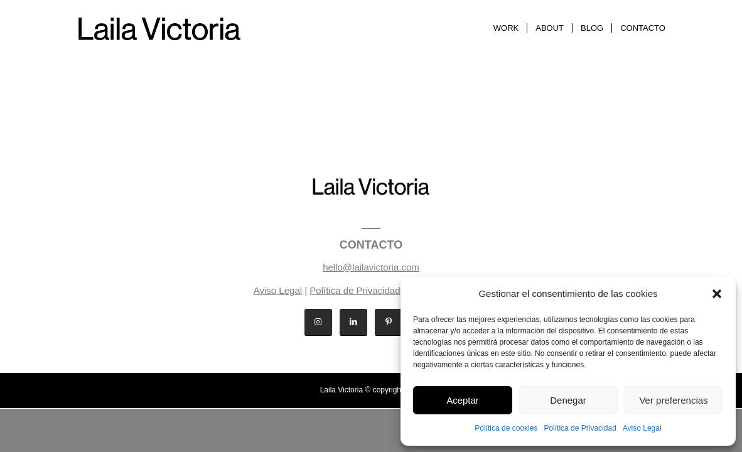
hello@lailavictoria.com (371, 267)
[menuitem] (506, 28)
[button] (717, 294)
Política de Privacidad (580, 428)
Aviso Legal (642, 428)
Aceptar (462, 400)
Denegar (568, 400)
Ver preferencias (673, 400)
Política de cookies (506, 428)
